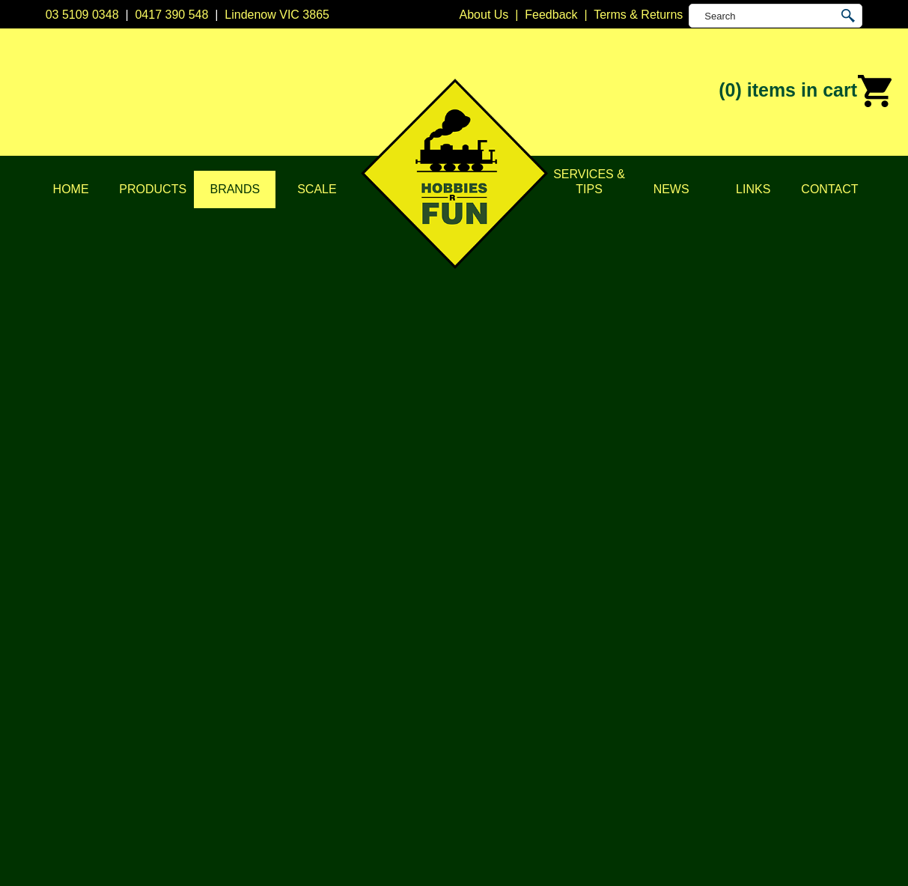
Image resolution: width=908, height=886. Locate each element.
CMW (469, 636)
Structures (299, 655)
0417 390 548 (171, 14)
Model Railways (314, 636)
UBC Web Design (454, 856)
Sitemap (67, 856)
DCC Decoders (312, 598)
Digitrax (474, 655)
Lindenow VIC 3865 (277, 14)
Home (71, 189)
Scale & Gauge (131, 692)
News (671, 189)
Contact (829, 189)
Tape (285, 729)
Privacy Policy (128, 636)
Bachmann (483, 617)
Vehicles (294, 673)
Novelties (297, 767)
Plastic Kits (301, 692)
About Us (115, 617)
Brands (235, 189)
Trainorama (484, 767)
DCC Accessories (318, 617)
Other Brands (489, 786)
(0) (806, 91)
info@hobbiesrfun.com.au (704, 655)
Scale (316, 189)
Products (152, 189)
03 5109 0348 (82, 14)
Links (753, 189)
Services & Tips (589, 181)
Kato (466, 692)
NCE (467, 711)
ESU (466, 673)
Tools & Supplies (316, 748)
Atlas (467, 598)
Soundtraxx (840, 211)
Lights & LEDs (310, 711)
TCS (466, 748)
